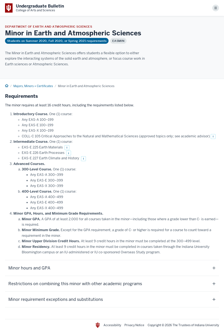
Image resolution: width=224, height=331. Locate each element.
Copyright (154, 325)
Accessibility (112, 325)
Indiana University (207, 325)
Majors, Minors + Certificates (33, 86)
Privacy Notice (134, 325)
